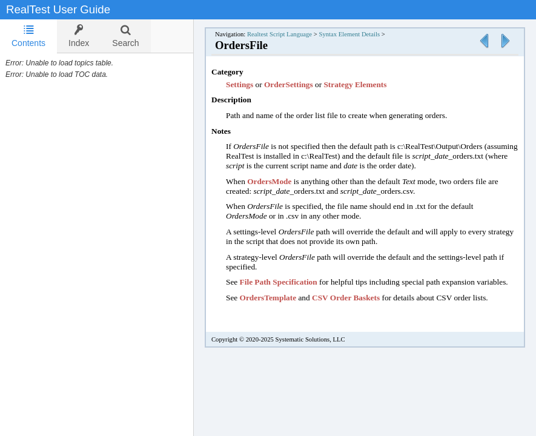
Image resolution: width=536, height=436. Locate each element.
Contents (28, 36)
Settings (241, 84)
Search (125, 36)
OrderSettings (288, 84)
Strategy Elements (354, 84)
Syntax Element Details (349, 34)
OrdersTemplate (268, 297)
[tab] (28, 36)
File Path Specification (278, 281)
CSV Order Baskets (346, 297)
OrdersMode (269, 181)
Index (78, 36)
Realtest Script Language (279, 34)
